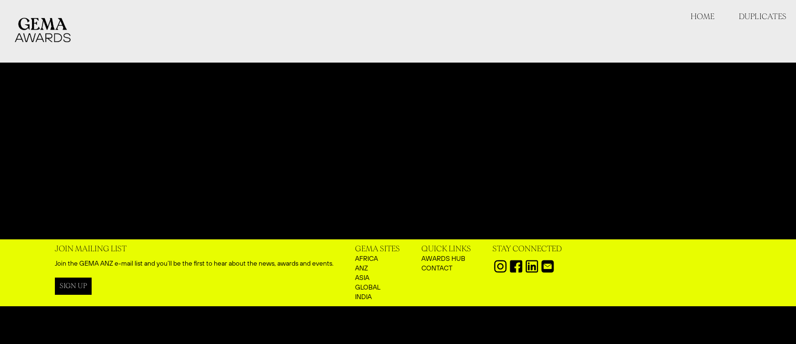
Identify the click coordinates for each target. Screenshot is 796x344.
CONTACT (436, 268)
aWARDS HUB (443, 258)
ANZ (361, 268)
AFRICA (366, 258)
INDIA (363, 296)
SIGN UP (73, 286)
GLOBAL (367, 287)
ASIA (362, 277)
